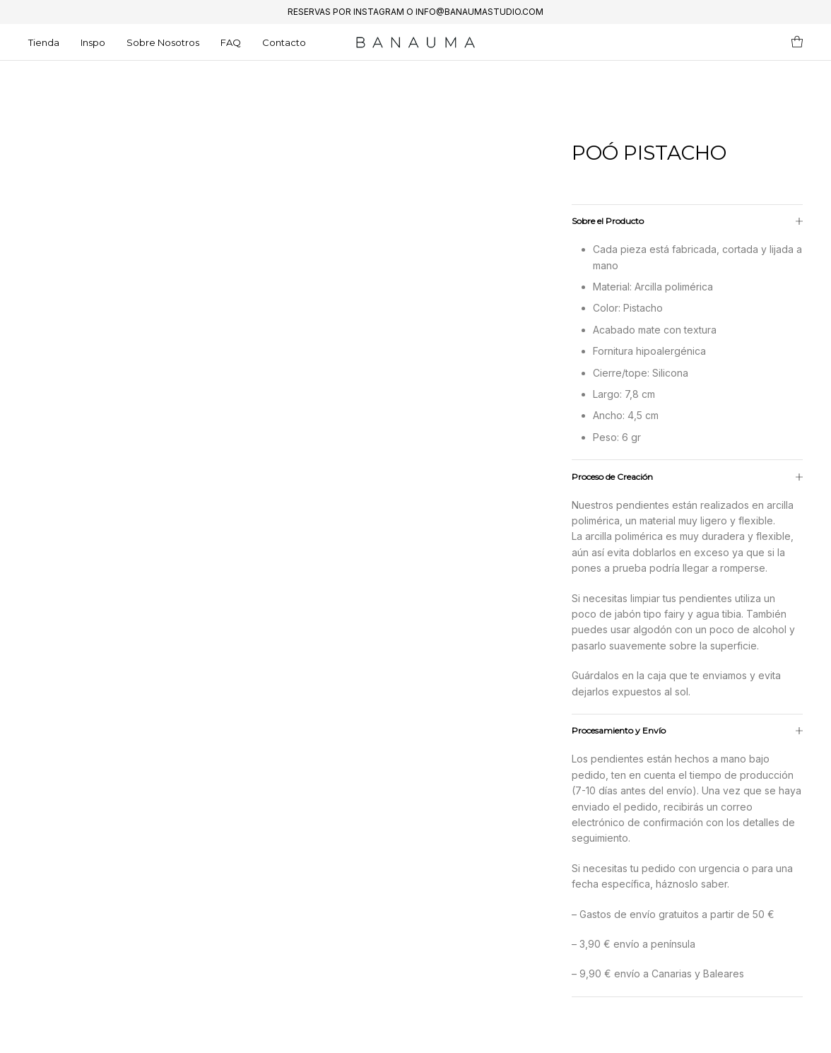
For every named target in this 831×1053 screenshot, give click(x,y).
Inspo (93, 42)
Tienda (43, 42)
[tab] (687, 614)
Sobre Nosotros (162, 42)
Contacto (284, 42)
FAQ (230, 42)
